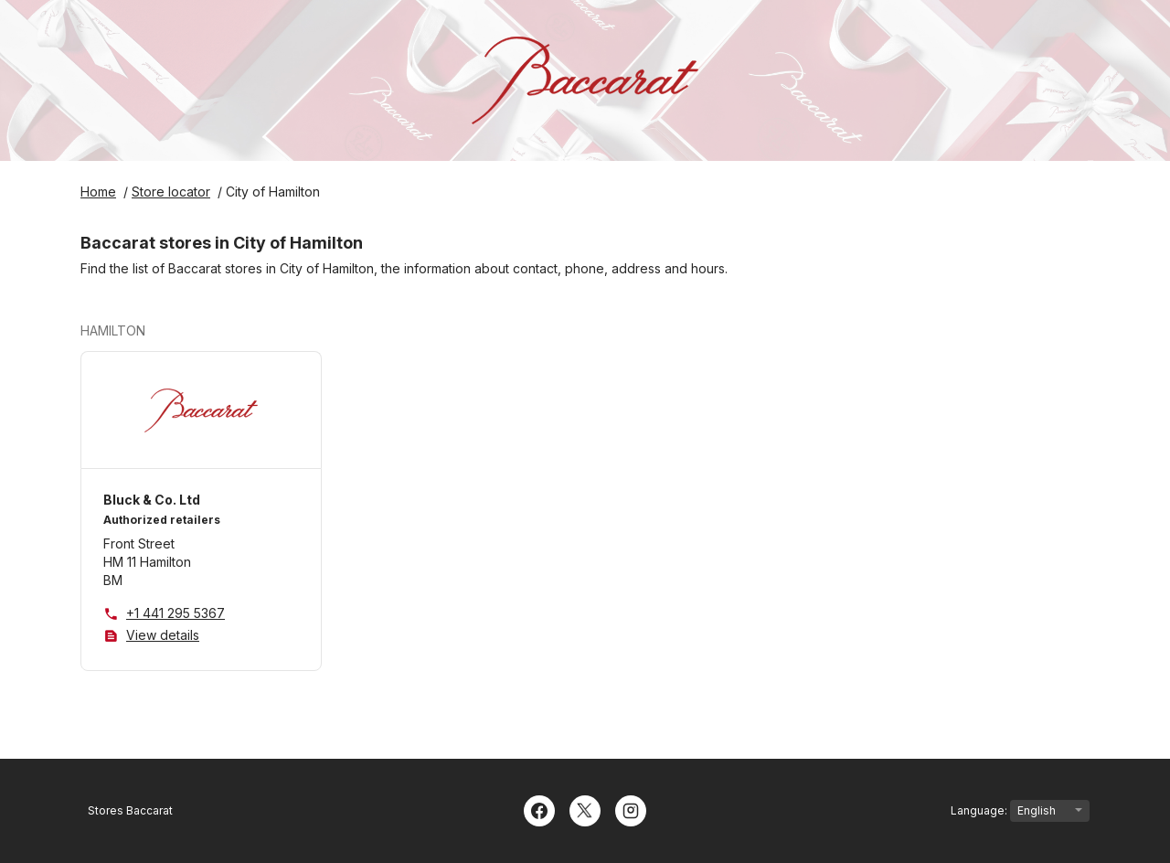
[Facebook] (539, 809)
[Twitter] (585, 809)
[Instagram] (630, 809)
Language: (1020, 811)
